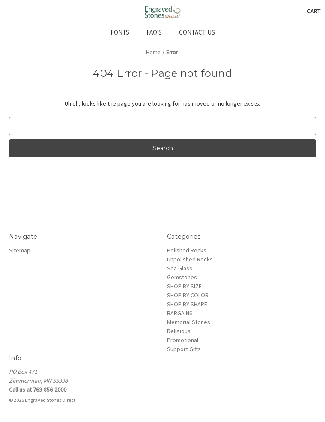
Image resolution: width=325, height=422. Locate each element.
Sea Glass (179, 268)
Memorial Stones (188, 322)
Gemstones (182, 277)
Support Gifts (184, 349)
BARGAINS (180, 313)
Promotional (182, 340)
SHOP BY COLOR (188, 295)
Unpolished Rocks (190, 259)
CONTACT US (197, 32)
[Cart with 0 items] (313, 11)
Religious (179, 331)
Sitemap (19, 250)
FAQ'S (154, 32)
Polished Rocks (186, 250)
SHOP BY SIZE (184, 286)
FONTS (119, 32)
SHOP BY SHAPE (187, 304)
